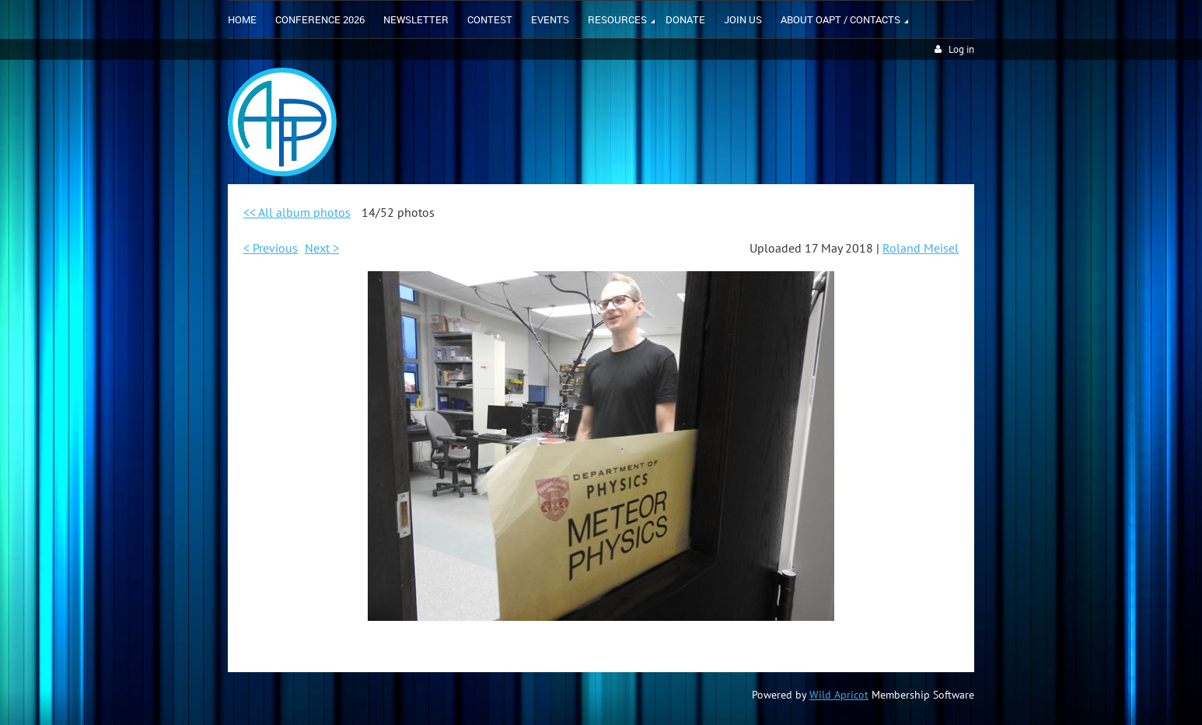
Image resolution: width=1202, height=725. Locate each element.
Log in (961, 49)
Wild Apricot (838, 695)
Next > (322, 248)
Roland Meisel (920, 248)
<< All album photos (297, 212)
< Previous (270, 248)
